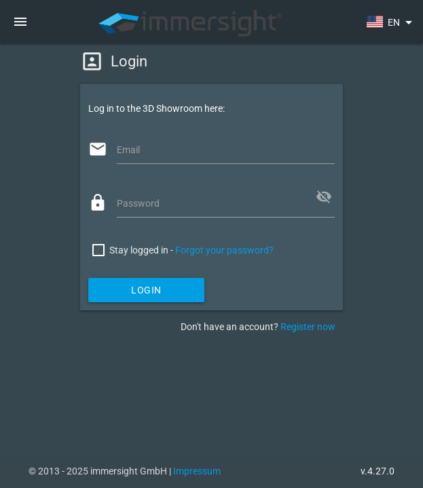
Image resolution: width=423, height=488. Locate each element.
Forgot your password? (224, 250)
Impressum (197, 471)
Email (128, 149)
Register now (307, 326)
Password (138, 203)
